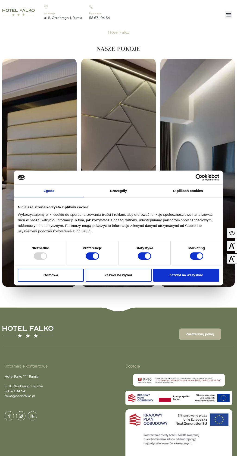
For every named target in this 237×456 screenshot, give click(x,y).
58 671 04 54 (99, 18)
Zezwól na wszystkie (186, 275)
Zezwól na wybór (118, 275)
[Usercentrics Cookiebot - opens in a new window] (199, 177)
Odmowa (51, 275)
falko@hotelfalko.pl (20, 396)
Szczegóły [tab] (118, 191)
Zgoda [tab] (49, 191)
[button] (228, 14)
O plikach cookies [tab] (188, 191)
